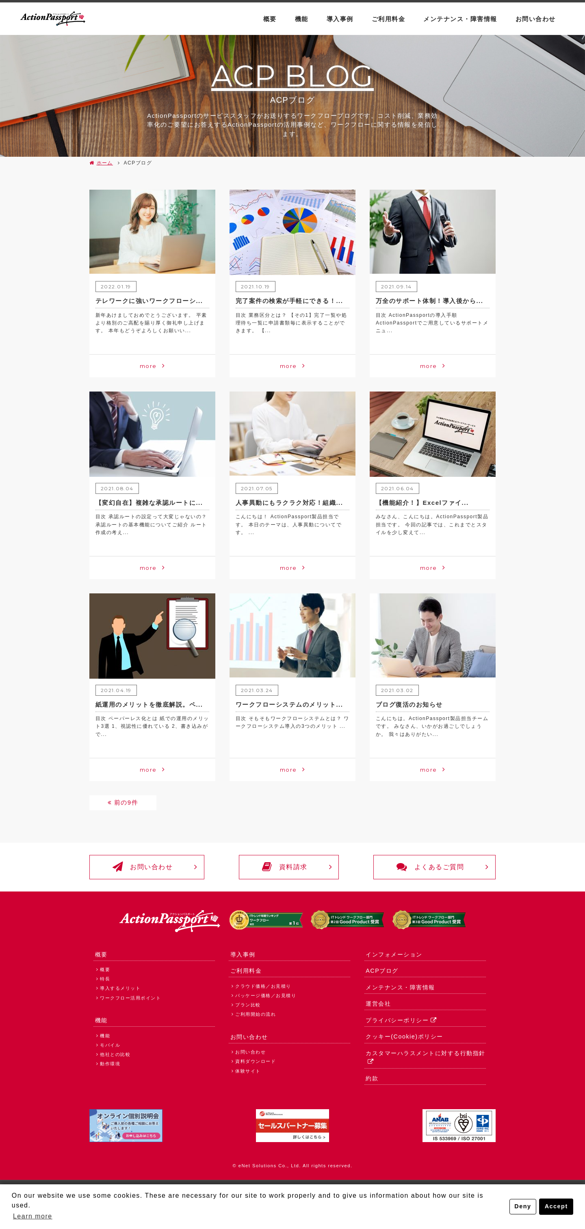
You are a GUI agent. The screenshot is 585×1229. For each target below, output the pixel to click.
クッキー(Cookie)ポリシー (404, 1037)
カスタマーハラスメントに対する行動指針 (425, 1053)
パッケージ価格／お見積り (265, 995)
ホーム (105, 163)
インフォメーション (394, 954)
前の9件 (126, 802)
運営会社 (378, 1004)
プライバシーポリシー (397, 1020)
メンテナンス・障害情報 (460, 18)
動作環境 (110, 1064)
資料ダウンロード (255, 1061)
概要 (270, 18)
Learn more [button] (32, 1216)
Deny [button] (522, 1206)
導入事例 (340, 18)
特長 (105, 979)
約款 (372, 1078)
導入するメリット (120, 988)
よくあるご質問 (430, 867)
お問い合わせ (536, 18)
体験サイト (248, 1071)
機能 (301, 18)
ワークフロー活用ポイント (130, 997)
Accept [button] (556, 1206)
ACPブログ (382, 971)
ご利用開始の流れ (255, 1014)
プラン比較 (248, 1004)
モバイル (110, 1045)
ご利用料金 (388, 18)
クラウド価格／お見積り (263, 986)
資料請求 (285, 867)
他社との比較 (115, 1054)
